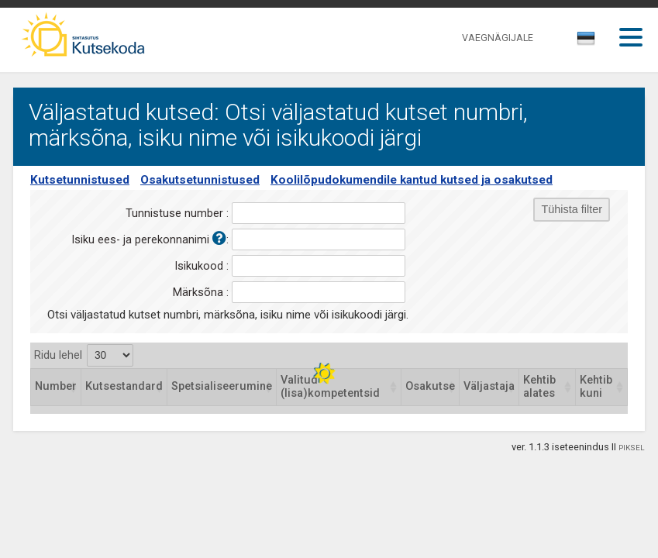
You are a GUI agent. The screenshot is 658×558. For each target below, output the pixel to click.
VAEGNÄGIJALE (497, 37)
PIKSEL (631, 447)
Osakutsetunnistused (200, 180)
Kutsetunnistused (79, 180)
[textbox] (583, 41)
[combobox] (587, 42)
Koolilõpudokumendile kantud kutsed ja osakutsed (411, 180)
